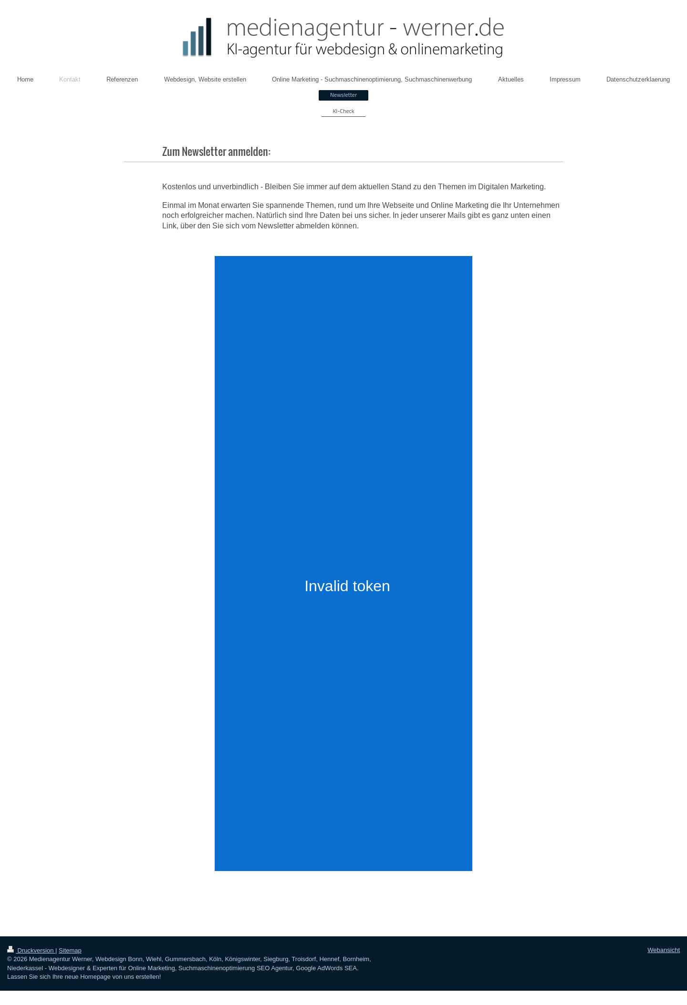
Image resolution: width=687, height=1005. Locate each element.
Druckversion (31, 950)
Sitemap (70, 950)
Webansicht (663, 950)
